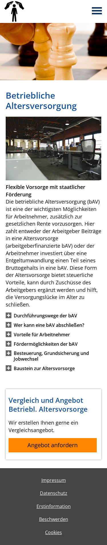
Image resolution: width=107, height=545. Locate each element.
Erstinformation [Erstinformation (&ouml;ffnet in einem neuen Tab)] (54, 506)
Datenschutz (53, 493)
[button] (45, 315)
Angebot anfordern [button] (52, 445)
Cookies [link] (53, 532)
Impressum (53, 480)
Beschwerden (53, 519)
